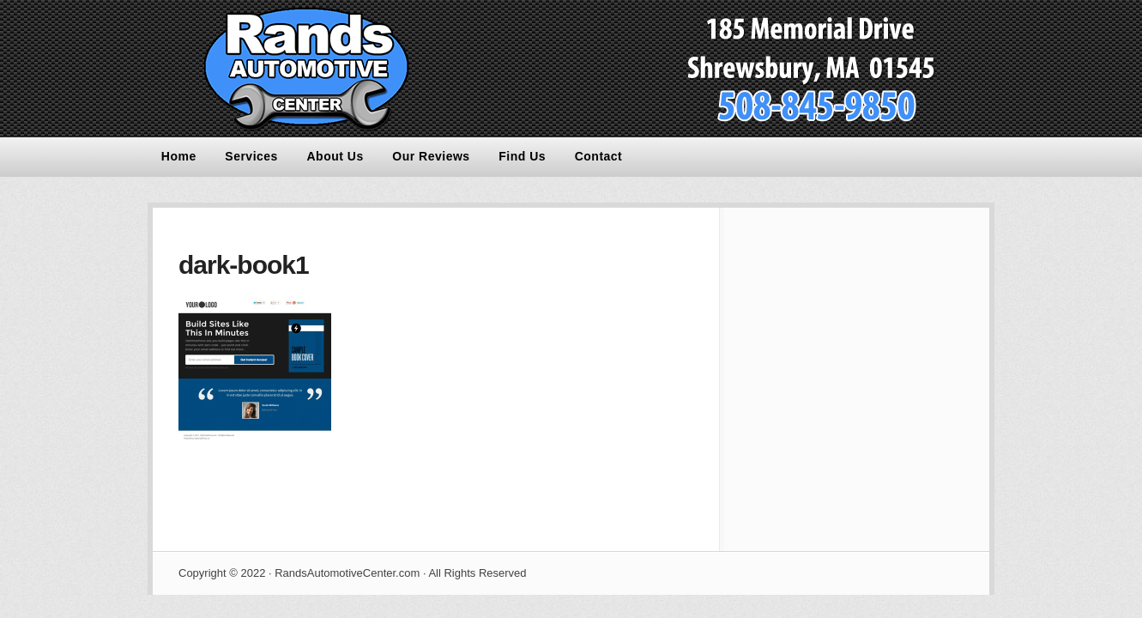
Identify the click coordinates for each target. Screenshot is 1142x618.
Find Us (522, 156)
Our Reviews (430, 156)
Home (178, 156)
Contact (599, 156)
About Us (335, 156)
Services (251, 156)
